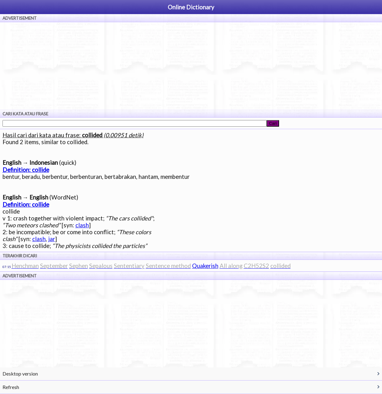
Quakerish (205, 265)
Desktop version (20, 373)
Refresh (11, 387)
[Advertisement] (191, 66)
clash (82, 225)
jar (51, 238)
